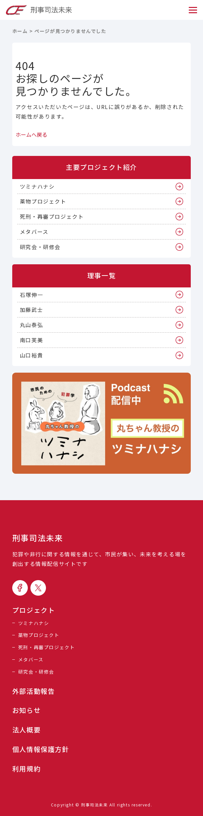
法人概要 (26, 729)
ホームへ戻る (31, 134)
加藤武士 (31, 310)
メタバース (34, 232)
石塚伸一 (31, 295)
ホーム (20, 31)
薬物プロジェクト (43, 201)
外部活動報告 (33, 691)
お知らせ (26, 710)
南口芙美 (31, 340)
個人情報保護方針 (40, 749)
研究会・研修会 (40, 247)
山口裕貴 (31, 355)
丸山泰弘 (31, 325)
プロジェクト (33, 610)
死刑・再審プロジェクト (52, 216)
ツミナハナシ (37, 186)
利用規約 (26, 768)
